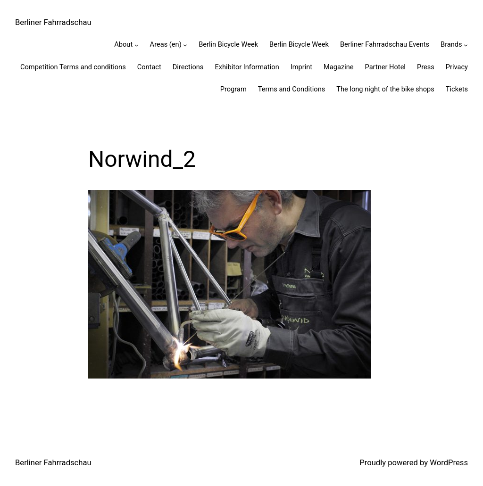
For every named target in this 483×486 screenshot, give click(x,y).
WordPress (449, 462)
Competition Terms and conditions (73, 67)
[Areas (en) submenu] (185, 45)
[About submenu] (136, 45)
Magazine (338, 67)
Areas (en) (166, 44)
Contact (149, 67)
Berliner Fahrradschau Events (384, 44)
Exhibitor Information (247, 67)
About (123, 44)
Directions (188, 67)
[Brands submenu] (466, 45)
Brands (451, 44)
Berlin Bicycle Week (228, 44)
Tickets (457, 89)
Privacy (457, 67)
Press (425, 67)
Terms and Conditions (291, 89)
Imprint (301, 67)
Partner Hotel (385, 67)
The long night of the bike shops (385, 89)
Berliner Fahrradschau (53, 22)
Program (233, 89)
